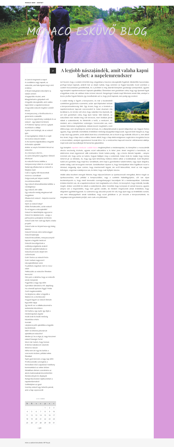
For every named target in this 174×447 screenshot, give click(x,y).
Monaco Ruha (30, 3)
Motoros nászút (31, 347)
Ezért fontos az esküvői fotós (36, 257)
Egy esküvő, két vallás (33, 189)
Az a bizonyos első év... (34, 153)
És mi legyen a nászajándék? (36, 209)
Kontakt (40, 3)
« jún (39, 428)
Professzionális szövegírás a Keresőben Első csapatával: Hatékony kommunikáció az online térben (40, 365)
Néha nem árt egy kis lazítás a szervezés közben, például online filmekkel (38, 353)
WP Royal (46, 443)
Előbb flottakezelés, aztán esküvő (38, 206)
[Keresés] (53, 71)
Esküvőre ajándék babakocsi (36, 249)
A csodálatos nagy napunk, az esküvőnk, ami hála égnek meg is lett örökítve (39, 85)
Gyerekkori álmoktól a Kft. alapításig (39, 285)
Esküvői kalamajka (32, 235)
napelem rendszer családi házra (84, 147)
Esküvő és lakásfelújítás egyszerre (38, 212)
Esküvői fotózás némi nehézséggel (38, 232)
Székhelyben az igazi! (33, 384)
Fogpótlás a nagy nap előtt (35, 283)
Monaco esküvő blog (87, 32)
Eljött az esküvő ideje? (34, 204)
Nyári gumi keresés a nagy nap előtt (39, 359)
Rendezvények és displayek (36, 376)
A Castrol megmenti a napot (36, 79)
